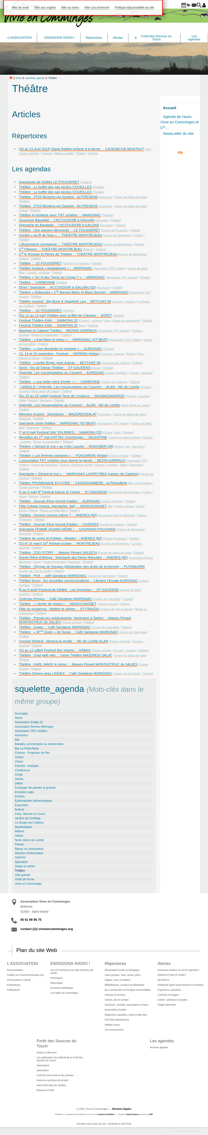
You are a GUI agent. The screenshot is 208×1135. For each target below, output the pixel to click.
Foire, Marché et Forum (30, 814)
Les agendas (162, 1041)
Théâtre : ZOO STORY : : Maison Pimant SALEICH (58, 552)
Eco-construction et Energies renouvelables (128, 990)
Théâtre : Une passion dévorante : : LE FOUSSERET (59, 230)
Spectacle (45, 400)
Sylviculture (43, 1070)
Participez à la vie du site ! (186, 1131)
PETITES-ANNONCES (117, 1019)
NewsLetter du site (178, 133)
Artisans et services (115, 994)
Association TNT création (109, 268)
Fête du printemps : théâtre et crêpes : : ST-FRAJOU (59, 609)
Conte (19, 774)
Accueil (169, 108)
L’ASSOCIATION (22, 963)
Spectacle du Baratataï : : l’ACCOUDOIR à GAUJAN (59, 225)
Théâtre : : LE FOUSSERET (40, 263)
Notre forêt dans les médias (51, 1085)
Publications (13, 990)
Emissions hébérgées (62, 988)
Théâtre (80, 153)
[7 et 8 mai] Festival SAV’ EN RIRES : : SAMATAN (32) (60, 432)
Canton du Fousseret (115, 230)
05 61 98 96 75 (30, 919)
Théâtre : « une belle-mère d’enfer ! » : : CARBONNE (59, 382)
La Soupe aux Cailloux (116, 363)
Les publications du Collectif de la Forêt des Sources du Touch (60, 1059)
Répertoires (115, 963)
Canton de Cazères (112, 524)
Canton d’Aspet (119, 455)
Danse (96, 368)
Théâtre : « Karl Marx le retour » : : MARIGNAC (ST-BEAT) (63, 339)
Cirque (108, 432)
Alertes (164, 963)
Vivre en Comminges (28, 883)
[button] (174, 5)
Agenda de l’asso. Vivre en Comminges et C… (179, 122)
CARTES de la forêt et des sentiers (55, 1075)
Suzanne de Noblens (106, 1114)
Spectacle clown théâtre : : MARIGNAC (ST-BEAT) (57, 423)
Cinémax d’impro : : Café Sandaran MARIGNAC (55, 599)
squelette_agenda (35, 78)
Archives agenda (159, 1047)
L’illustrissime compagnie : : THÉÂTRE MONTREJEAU (61, 244)
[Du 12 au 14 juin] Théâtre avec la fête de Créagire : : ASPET (65, 315)
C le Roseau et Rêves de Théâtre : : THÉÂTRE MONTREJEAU (68, 254)
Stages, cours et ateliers (117, 980)
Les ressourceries (114, 1029)
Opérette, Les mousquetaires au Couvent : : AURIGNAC (62, 372)
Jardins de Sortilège (28, 818)
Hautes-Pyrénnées (115, 538)
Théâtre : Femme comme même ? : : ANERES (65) (58, 515)
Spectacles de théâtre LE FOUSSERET (49, 182)
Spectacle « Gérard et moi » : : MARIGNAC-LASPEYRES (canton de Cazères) (79, 474)
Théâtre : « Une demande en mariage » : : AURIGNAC (60, 349)
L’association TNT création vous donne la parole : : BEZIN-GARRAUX (72, 460)
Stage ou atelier (63, 153)
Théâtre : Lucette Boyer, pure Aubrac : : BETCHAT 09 (60, 363)
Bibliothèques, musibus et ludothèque (124, 985)
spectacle (138, 446)
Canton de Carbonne (114, 382)
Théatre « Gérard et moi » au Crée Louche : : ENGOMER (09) (66, 446)
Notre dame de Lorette (45, 391)
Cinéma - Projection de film (76, 464)
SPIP (151, 1114)
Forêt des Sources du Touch (56, 1043)
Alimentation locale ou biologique (122, 970)
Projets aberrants (167, 1004)
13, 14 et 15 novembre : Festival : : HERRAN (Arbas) (59, 353)
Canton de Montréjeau (117, 235)
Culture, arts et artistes (117, 999)
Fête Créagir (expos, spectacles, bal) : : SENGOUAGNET (63, 506)
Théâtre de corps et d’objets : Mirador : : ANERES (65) (60, 538)
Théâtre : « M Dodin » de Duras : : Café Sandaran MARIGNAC (68, 632)
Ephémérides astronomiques (33, 800)
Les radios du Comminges (64, 992)
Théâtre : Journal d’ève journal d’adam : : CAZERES (59, 524)
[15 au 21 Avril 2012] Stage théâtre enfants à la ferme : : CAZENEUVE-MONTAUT (81, 149)
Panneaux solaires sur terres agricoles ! (179, 970)
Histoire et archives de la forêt (52, 1080)
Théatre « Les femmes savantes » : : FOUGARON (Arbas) (63, 455)
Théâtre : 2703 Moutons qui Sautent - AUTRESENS (58, 197)
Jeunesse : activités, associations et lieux (126, 1004)
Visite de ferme (24, 879)
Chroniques (57, 978)
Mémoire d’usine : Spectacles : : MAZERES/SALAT (58, 414)
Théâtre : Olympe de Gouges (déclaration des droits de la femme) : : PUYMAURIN (82, 566)
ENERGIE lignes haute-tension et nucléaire (180, 985)
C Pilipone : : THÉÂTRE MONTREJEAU (50, 249)
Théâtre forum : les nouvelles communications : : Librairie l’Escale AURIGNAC (78, 580)
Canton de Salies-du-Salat (130, 197)
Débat (22, 400)
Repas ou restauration (126, 320)
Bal (110, 506)
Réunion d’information (29, 853)
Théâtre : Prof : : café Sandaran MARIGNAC (53, 576)
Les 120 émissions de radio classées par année (72, 971)
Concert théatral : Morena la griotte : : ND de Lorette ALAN (63, 641)
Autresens (106, 197)
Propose (47, 153)
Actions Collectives (47, 1052)
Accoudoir (102, 220)
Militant (19, 831)
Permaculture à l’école (19, 980)
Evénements (13, 985)
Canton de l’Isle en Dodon (36, 571)
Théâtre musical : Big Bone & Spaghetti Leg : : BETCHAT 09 (65, 301)
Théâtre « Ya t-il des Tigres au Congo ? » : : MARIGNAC (62, 277)
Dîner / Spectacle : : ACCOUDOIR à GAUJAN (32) (57, 287)
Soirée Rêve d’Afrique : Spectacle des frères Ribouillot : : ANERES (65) (73, 557)
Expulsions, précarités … (171, 990)
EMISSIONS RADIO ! (70, 963)
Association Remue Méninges (117, 515)
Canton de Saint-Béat (44, 464)
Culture (23, 210)
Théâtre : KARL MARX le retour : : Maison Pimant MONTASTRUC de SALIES (78, 664)
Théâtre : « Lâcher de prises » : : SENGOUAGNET (57, 604)
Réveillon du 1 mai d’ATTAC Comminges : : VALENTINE (63, 437)
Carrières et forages (168, 994)
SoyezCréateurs (132, 1114)
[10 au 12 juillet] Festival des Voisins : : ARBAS (54, 650)
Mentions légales (121, 1109)
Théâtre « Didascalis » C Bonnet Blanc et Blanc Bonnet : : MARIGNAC (74, 292)
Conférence (22, 770)
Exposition (135, 464)
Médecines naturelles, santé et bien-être (126, 1014)
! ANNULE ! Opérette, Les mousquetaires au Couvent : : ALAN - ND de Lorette (79, 387)
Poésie (33, 510)
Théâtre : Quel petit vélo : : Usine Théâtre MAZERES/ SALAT (65, 655)
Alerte (19, 718)
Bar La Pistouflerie (140, 483)
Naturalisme (43, 1065)
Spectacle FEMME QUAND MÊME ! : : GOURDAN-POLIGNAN (67, 529)
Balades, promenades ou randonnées (39, 744)
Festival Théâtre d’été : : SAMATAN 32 (48, 320)
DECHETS (163, 980)
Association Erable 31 (29, 722)
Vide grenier (23, 875)
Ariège (120, 446)
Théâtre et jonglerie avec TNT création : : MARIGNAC (60, 215)
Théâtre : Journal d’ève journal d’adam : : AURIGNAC (59, 501)
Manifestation (23, 827)
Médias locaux (112, 1024)
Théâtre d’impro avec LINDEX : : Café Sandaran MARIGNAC (65, 673)
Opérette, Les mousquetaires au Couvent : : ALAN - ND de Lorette (69, 405)
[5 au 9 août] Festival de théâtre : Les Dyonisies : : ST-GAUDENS (69, 590)
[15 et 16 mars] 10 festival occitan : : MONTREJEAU (59, 543)
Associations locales (115, 1009)
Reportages (57, 983)
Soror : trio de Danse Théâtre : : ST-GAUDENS (55, 368)
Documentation (15, 970)
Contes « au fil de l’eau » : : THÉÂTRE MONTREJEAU (60, 235)
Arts (148, 149)
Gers (107, 320)
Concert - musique (38, 272)
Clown (37, 561)
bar (128, 446)
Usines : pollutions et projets (172, 999)
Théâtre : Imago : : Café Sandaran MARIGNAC (55, 627)
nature (19, 835)
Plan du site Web (36, 950)
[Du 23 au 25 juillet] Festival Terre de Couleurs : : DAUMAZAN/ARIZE (72, 396)
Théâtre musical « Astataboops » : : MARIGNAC (55, 268)
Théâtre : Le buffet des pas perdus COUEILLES (55, 187)
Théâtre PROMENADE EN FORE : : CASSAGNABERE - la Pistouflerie (73, 483)
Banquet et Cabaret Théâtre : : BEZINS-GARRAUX (58, 330)
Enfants (138, 235)
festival (130, 353)
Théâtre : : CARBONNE (37, 282)
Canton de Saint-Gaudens (125, 437)
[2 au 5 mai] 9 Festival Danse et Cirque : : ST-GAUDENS (63, 492)
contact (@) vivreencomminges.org (46, 929)
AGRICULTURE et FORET (172, 975)
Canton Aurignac (29, 153)
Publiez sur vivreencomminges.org (25, 975)
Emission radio (24, 792)
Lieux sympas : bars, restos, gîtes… (124, 975)
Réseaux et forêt (45, 1090)
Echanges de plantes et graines (35, 787)
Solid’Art (20, 857)
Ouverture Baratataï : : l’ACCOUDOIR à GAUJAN (56, 220)
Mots (19, 78)
